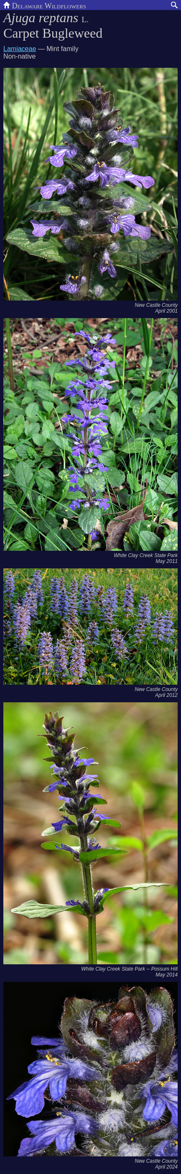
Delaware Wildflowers (44, 5)
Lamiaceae (19, 48)
